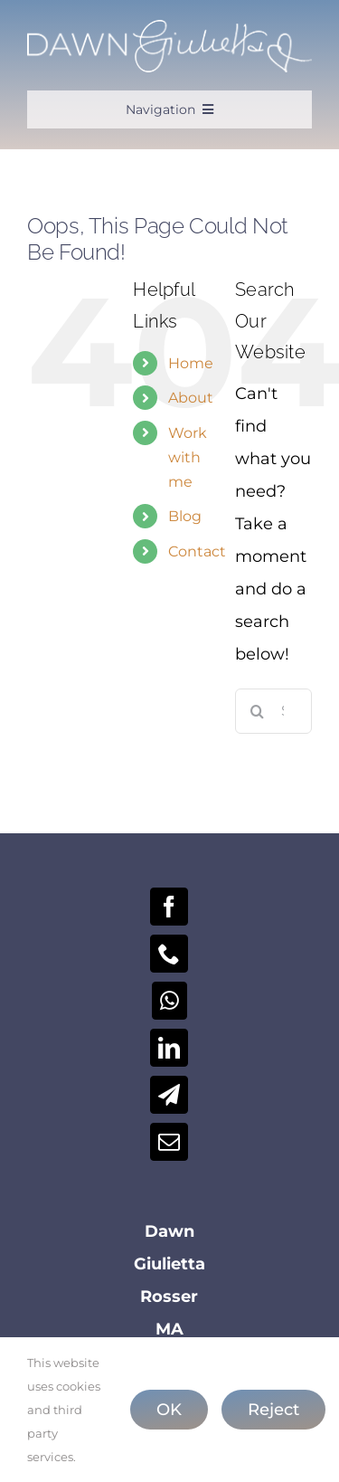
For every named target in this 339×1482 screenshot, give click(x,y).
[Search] (257, 711)
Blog (185, 516)
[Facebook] (169, 907)
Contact (197, 551)
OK (169, 1410)
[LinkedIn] (169, 1048)
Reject (273, 1410)
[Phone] (169, 954)
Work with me (187, 457)
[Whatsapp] (169, 1001)
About (190, 397)
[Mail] (169, 1142)
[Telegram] (169, 1095)
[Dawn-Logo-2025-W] (169, 28)
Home (190, 363)
